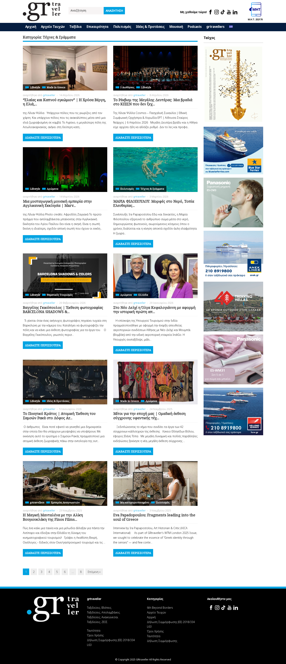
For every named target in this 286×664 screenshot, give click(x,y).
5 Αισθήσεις (127, 87)
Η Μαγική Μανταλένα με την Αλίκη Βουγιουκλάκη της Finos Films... (53, 517)
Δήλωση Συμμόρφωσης (162, 641)
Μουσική (176, 26)
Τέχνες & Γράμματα (152, 189)
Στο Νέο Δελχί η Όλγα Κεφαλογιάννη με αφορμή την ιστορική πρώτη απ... (154, 309)
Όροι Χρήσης (95, 635)
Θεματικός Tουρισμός (60, 295)
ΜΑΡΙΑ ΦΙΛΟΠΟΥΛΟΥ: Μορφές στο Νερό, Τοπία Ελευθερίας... (153, 203)
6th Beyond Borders (160, 607)
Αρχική (30, 26)
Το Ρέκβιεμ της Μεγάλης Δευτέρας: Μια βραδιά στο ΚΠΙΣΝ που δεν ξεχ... (152, 102)
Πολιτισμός (122, 26)
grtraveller (49, 95)
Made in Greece (56, 87)
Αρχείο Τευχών (53, 26)
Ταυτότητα (93, 630)
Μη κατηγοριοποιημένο (134, 502)
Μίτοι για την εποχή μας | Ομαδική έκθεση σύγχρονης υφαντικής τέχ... (149, 415)
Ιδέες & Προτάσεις (150, 26)
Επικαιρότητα (97, 26)
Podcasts (195, 26)
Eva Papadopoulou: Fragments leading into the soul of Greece (154, 517)
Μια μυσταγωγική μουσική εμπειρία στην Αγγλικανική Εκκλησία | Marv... (57, 203)
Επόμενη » (94, 572)
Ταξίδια (75, 26)
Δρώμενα (52, 189)
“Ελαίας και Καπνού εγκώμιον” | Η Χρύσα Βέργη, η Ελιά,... (64, 102)
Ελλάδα (143, 295)
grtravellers (215, 26)
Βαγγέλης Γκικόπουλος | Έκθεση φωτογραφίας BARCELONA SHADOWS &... (63, 309)
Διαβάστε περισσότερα (43, 137)
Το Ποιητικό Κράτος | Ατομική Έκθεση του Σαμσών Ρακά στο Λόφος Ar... (59, 415)
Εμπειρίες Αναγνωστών (65, 502)
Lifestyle (35, 87)
